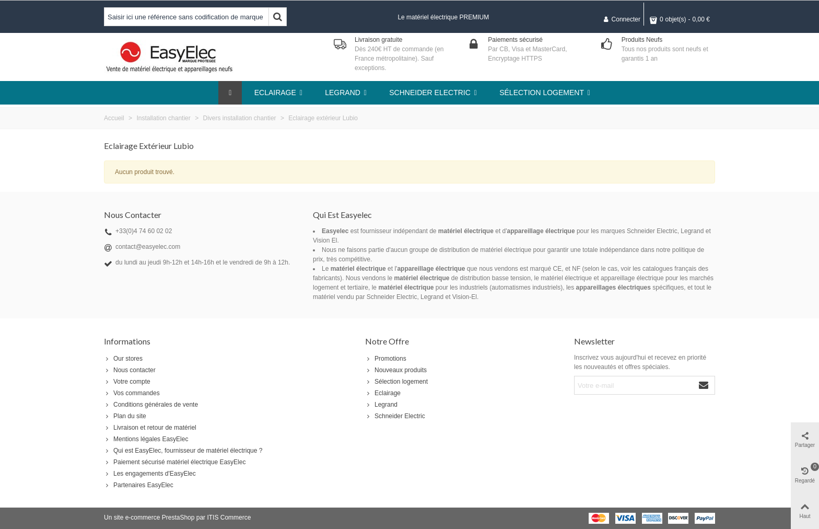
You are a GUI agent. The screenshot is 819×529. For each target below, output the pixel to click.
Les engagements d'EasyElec (150, 473)
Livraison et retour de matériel (150, 427)
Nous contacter (130, 370)
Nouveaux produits (396, 370)
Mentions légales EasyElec (146, 439)
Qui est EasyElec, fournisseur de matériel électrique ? (183, 450)
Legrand (381, 404)
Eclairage (383, 393)
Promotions (385, 358)
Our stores (123, 358)
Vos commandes (132, 393)
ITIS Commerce (229, 517)
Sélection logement (396, 381)
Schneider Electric (395, 416)
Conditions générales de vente (151, 404)
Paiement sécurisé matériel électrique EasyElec (174, 462)
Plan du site (125, 416)
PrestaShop (178, 517)
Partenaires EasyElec (138, 485)
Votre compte (127, 381)
